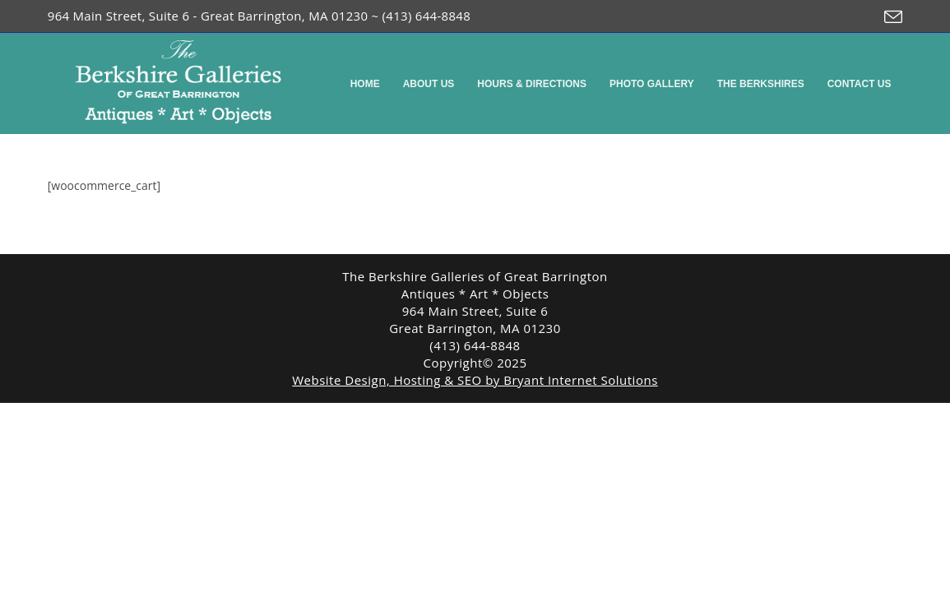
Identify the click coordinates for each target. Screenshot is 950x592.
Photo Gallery (651, 84)
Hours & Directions (531, 84)
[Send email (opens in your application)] (889, 17)
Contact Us (859, 84)
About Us (429, 84)
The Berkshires (760, 84)
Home (365, 84)
